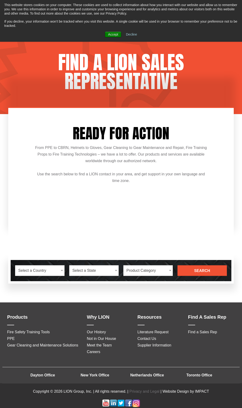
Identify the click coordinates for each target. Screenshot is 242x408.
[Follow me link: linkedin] (113, 406)
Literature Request (153, 332)
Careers (93, 352)
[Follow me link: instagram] (136, 406)
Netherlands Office (147, 375)
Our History (96, 332)
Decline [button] (131, 34)
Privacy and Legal (144, 391)
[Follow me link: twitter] (121, 406)
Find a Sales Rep (202, 332)
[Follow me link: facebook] (128, 406)
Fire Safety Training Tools (28, 332)
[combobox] (40, 270)
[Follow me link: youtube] (106, 406)
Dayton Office (42, 375)
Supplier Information (154, 345)
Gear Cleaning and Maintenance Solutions (42, 345)
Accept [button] (113, 34)
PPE (11, 339)
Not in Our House (101, 339)
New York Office (95, 375)
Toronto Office (199, 375)
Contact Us (147, 339)
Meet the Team (99, 345)
